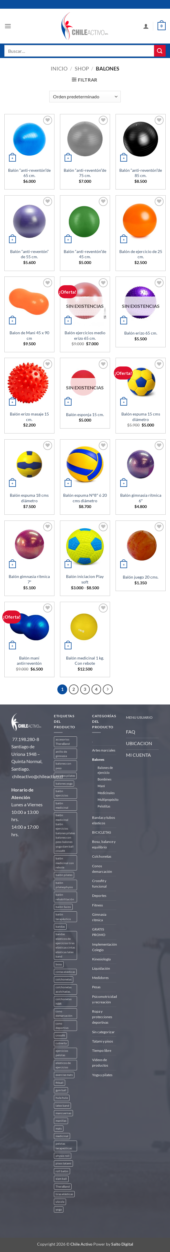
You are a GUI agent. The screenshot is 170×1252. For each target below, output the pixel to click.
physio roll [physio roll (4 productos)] (63, 1155)
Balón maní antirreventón (29, 660)
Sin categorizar (103, 1032)
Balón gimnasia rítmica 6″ (140, 498)
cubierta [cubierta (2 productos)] (61, 1043)
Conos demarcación (102, 869)
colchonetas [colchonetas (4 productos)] (64, 979)
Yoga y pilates (102, 1075)
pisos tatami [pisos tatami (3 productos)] (63, 1163)
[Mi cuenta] (146, 26)
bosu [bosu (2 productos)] (59, 964)
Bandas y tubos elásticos (103, 820)
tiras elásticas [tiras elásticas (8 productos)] (64, 1194)
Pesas (96, 987)
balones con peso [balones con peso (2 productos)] (63, 765)
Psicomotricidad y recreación (104, 999)
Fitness (97, 905)
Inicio (59, 68)
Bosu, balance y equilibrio (104, 844)
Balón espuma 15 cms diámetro (140, 416)
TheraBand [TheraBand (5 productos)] (63, 1186)
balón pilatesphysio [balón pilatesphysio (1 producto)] (64, 885)
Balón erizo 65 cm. (140, 332)
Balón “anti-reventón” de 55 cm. (29, 254)
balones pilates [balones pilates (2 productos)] (65, 775)
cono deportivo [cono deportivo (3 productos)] (62, 1025)
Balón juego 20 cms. (140, 576)
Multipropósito (108, 799)
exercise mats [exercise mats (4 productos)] (64, 1074)
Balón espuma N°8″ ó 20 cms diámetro (85, 498)
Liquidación (101, 968)
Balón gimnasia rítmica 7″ (29, 579)
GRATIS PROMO (98, 932)
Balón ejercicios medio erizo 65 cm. (85, 335)
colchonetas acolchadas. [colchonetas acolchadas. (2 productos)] (64, 989)
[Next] (108, 689)
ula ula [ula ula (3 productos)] (60, 1201)
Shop (82, 68)
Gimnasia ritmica (99, 917)
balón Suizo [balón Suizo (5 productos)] (63, 906)
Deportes (99, 895)
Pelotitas (104, 806)
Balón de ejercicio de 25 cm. (140, 254)
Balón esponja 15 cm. (85, 414)
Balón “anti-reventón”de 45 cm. (85, 254)
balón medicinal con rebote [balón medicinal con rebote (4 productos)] (65, 863)
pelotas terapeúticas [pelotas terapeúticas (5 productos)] (64, 1146)
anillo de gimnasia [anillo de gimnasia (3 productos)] (61, 754)
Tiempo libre (101, 1050)
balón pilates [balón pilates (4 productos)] (64, 875)
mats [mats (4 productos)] (59, 1128)
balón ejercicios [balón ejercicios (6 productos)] (62, 793)
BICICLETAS (101, 832)
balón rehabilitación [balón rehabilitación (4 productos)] (65, 897)
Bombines (104, 779)
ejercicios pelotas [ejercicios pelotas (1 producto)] (62, 1053)
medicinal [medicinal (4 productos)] (62, 1136)
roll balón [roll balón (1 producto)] (62, 1171)
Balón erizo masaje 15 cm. (29, 416)
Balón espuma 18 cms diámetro (29, 498)
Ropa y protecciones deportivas (102, 1017)
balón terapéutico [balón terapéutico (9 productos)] (63, 916)
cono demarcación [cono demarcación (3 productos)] (64, 1013)
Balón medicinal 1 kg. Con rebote (85, 660)
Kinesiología (101, 959)
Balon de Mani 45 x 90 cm (29, 335)
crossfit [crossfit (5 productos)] (60, 1035)
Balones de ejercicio (105, 770)
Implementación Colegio (104, 947)
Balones (98, 759)
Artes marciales (103, 750)
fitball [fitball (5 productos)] (59, 1082)
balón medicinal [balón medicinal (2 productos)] (62, 805)
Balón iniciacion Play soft (85, 579)
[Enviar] (160, 50)
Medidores (100, 977)
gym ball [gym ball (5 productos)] (61, 1090)
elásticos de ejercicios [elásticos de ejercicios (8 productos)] (63, 1065)
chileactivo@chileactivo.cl (37, 776)
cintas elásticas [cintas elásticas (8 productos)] (65, 971)
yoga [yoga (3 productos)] (59, 1209)
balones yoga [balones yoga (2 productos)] (64, 783)
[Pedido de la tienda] (84, 96)
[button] (7, 26)
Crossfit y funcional (99, 883)
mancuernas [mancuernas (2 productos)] (63, 1113)
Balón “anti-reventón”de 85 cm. (140, 173)
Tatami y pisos (102, 1041)
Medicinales (106, 793)
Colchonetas (101, 856)
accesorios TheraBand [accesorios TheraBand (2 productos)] (63, 741)
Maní (101, 786)
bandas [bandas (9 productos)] (60, 926)
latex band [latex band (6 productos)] (62, 1105)
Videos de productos (100, 1062)
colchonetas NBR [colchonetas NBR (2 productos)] (64, 1001)
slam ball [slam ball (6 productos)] (61, 1178)
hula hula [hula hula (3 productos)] (62, 1097)
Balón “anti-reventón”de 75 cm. (85, 173)
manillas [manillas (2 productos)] (61, 1120)
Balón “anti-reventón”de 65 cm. (29, 173)
